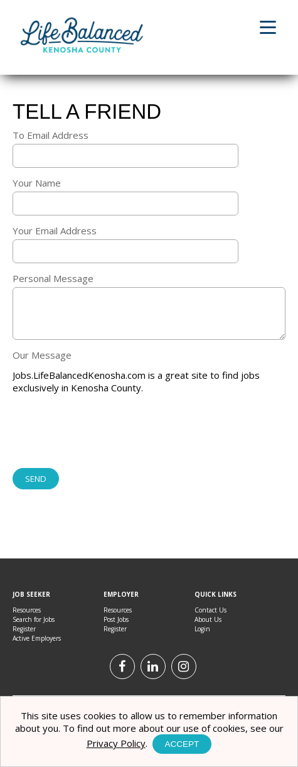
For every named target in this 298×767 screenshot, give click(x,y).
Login (202, 628)
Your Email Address (55, 230)
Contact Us (210, 610)
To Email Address (50, 135)
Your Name (37, 183)
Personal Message (53, 278)
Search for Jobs (34, 619)
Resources (27, 610)
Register (24, 628)
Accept (182, 744)
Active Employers (37, 638)
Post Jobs (116, 619)
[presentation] (108, 432)
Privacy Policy (116, 743)
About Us (207, 619)
